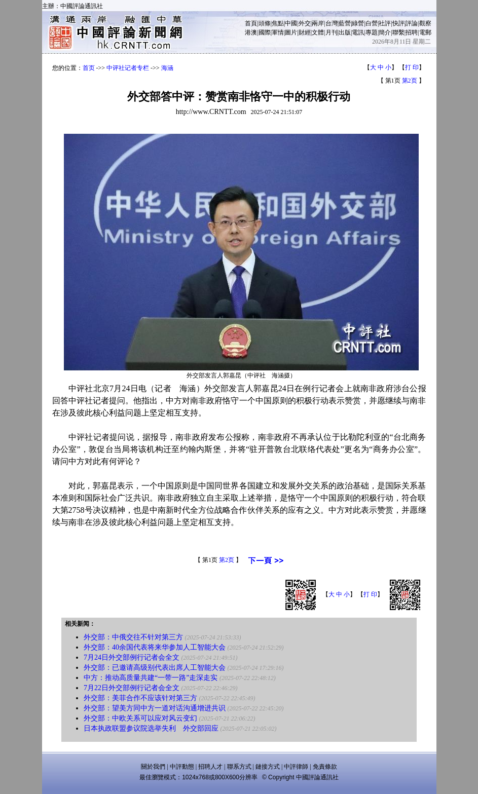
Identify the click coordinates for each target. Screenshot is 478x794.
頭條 (265, 23)
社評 (385, 23)
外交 (305, 23)
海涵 (167, 67)
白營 (371, 23)
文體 (318, 32)
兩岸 (318, 23)
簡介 (385, 32)
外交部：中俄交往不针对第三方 (133, 637)
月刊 (331, 32)
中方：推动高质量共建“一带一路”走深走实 (150, 678)
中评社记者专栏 (127, 67)
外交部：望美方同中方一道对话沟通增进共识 (155, 708)
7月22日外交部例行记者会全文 (131, 688)
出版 (345, 32)
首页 (89, 67)
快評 (398, 23)
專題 (371, 32)
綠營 (358, 23)
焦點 (278, 23)
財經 (305, 32)
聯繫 (398, 32)
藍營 (345, 23)
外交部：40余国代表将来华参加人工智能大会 (155, 647)
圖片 (291, 32)
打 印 (412, 67)
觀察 (425, 23)
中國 (291, 23)
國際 (265, 32)
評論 (412, 23)
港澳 (251, 32)
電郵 (425, 32)
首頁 (251, 23)
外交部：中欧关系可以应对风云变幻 (140, 718)
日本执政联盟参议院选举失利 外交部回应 (151, 728)
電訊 (358, 32)
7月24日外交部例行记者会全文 (131, 657)
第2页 (409, 80)
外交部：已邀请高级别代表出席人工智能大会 (155, 667)
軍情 (278, 32)
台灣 (331, 23)
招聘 (412, 32)
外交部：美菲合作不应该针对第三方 (140, 698)
